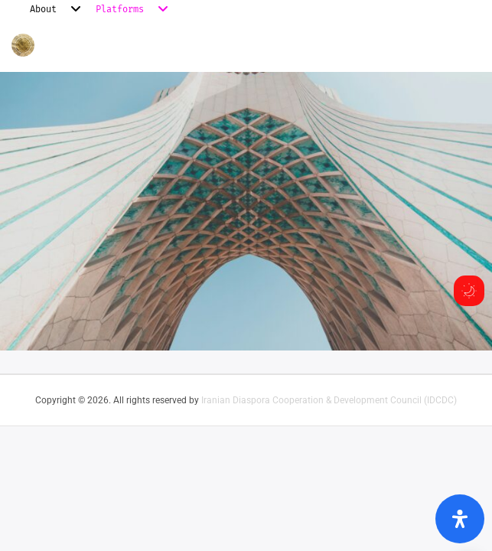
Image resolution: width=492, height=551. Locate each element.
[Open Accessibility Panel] (459, 518)
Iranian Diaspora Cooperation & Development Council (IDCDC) (329, 400)
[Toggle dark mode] (469, 291)
